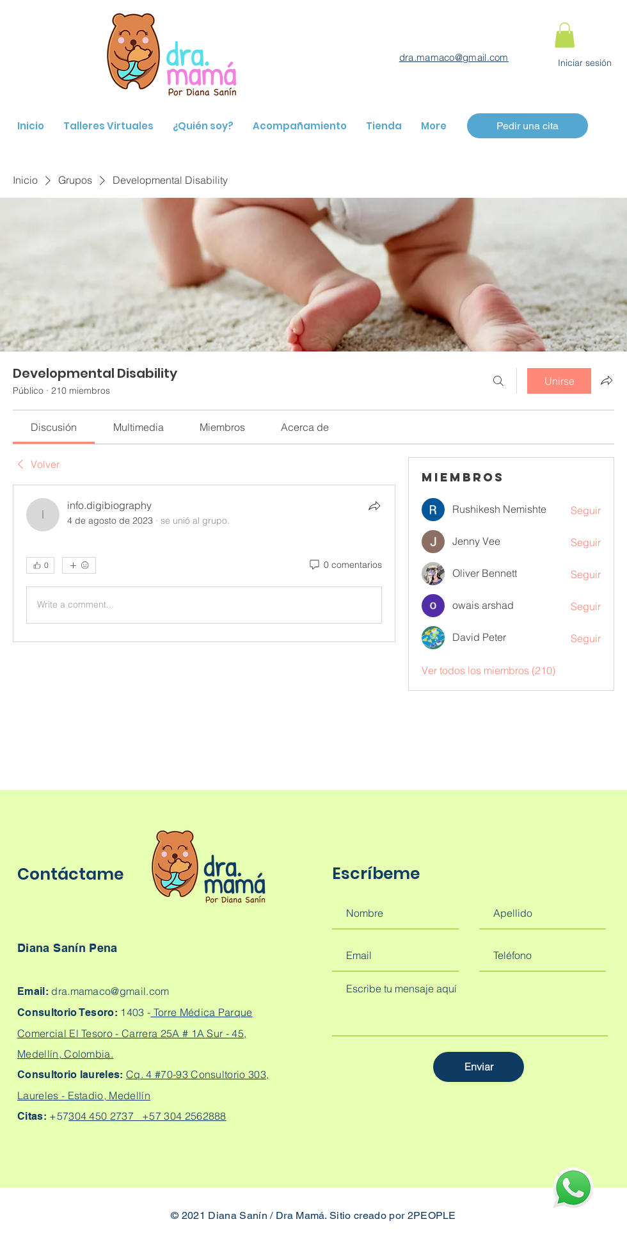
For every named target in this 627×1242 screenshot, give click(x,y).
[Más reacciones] (79, 565)
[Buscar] (498, 381)
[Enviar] (478, 1067)
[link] (54, 427)
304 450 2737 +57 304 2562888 (147, 1115)
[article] (204, 563)
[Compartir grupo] (606, 380)
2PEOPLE (432, 1215)
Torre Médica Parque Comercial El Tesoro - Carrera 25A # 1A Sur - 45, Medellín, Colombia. (135, 1033)
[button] (564, 34)
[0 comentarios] (345, 565)
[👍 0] (40, 565)
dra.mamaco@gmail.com (454, 57)
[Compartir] (374, 505)
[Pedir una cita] (527, 125)
